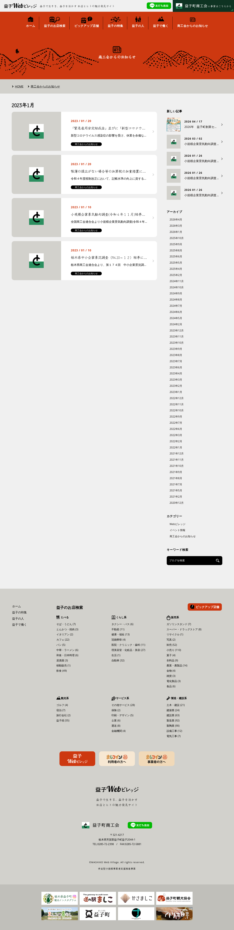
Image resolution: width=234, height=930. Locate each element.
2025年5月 (176, 262)
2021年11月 (177, 459)
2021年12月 (177, 453)
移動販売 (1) (63, 665)
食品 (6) (171, 686)
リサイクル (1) (175, 634)
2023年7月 (176, 361)
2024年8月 (176, 299)
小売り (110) (174, 650)
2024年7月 (176, 306)
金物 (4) (171, 670)
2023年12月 (177, 330)
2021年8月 (176, 478)
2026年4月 (176, 219)
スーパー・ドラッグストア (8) (184, 629)
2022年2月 (176, 441)
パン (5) (60, 645)
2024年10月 (177, 287)
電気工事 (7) (174, 736)
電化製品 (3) (174, 681)
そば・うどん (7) (66, 624)
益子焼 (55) (62, 720)
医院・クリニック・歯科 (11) (128, 645)
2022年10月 (177, 410)
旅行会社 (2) (63, 715)
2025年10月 (177, 238)
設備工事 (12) (174, 731)
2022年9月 (176, 416)
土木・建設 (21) (176, 705)
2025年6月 (176, 256)
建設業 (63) (173, 715)
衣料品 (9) (172, 660)
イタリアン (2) (64, 634)
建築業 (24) (173, 710)
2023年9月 (176, 349)
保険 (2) (115, 710)
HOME (19, 86)
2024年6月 (176, 312)
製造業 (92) (173, 720)
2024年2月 (176, 324)
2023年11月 (177, 336)
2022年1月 (176, 447)
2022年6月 (176, 429)
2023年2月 (176, 386)
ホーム (16, 606)
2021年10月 (177, 466)
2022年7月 (176, 422)
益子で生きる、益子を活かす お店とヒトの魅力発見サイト (77, 6)
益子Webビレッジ (77, 758)
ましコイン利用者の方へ (117, 758)
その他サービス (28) (123, 705)
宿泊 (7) (60, 710)
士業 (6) (115, 720)
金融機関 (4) (118, 731)
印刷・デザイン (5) (122, 715)
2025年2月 (176, 275)
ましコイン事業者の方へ (157, 758)
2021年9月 (176, 472)
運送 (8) (115, 725)
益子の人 (18, 618)
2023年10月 (177, 342)
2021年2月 (176, 496)
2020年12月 (177, 503)
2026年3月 (176, 225)
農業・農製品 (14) (177, 665)
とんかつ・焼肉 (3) (67, 629)
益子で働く (19, 624)
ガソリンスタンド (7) (179, 624)
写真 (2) (171, 639)
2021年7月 (176, 484)
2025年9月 (176, 244)
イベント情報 (177, 530)
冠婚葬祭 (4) (118, 639)
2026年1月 (176, 232)
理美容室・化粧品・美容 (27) (128, 650)
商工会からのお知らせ (45, 86)
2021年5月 (176, 490)
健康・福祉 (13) (120, 634)
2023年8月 (176, 355)
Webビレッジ (177, 524)
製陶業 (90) (173, 725)
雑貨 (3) (171, 676)
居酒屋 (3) (62, 660)
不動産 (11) (117, 629)
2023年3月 (176, 379)
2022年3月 (176, 435)
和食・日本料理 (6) (67, 655)
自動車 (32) (117, 660)
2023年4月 (176, 373)
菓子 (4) (171, 655)
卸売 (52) (172, 645)
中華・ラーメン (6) (67, 650)
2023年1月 (176, 392)
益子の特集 (19, 612)
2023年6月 (176, 367)
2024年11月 (177, 281)
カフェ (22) (62, 639)
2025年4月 (176, 269)
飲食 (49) (61, 670)
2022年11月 (177, 404)
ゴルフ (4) (62, 705)
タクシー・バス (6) (122, 624)
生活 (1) (115, 655)
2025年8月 (176, 250)
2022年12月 (177, 398)
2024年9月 (176, 293)
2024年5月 (176, 318)
